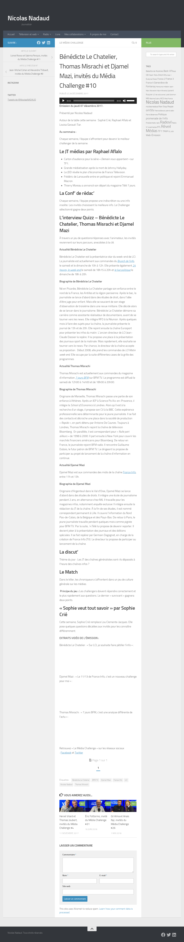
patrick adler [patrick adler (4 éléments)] (170, 111)
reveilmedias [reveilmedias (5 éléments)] (152, 127)
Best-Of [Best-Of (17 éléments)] (168, 71)
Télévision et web (28, 34)
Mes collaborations (73, 34)
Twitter (79, 752)
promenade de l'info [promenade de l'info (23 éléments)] (157, 118)
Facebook (66, 752)
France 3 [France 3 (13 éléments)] (170, 78)
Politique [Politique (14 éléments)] (162, 114)
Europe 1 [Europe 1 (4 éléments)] (168, 75)
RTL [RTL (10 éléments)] (159, 127)
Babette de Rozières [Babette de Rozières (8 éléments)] (154, 71)
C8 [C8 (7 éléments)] (147, 75)
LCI (126, 780)
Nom (65, 875)
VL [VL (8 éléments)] (169, 131)
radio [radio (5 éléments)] (158, 123)
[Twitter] (43, 42)
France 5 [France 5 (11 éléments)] (150, 82)
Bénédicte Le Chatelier (80, 780)
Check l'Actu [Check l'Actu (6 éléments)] (153, 75)
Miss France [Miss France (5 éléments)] (168, 98)
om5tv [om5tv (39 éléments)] (150, 110)
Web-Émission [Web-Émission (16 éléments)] (153, 135)
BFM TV (95, 780)
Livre (57, 34)
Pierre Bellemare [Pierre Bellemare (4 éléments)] (152, 115)
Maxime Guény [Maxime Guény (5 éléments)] (154, 98)
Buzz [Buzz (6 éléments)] (174, 71)
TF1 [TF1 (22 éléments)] (160, 131)
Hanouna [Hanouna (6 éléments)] (159, 87)
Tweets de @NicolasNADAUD (22, 99)
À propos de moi (98, 34)
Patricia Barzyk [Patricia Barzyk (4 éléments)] (160, 111)
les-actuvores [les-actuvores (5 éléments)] (160, 95)
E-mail (103, 875)
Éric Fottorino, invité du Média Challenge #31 (96, 820)
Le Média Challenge (71, 42)
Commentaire (69, 854)
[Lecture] (63, 100)
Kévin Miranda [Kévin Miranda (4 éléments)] (162, 91)
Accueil (11, 34)
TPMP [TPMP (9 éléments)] (165, 131)
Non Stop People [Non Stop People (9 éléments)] (166, 106)
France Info (129, 472)
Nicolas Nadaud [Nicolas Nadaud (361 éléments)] (160, 102)
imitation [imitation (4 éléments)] (166, 87)
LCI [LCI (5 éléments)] (154, 95)
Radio (46, 34)
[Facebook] (39, 42)
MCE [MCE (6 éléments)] (162, 98)
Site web (66, 886)
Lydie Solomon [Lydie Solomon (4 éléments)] (171, 95)
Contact (114, 34)
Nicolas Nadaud (28, 18)
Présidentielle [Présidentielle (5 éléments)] (151, 123)
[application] (98, 101)
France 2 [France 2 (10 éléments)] (161, 79)
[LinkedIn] (48, 42)
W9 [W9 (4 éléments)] (172, 131)
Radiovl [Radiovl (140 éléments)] (166, 122)
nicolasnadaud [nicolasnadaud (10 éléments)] (152, 106)
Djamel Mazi (106, 780)
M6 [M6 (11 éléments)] (147, 98)
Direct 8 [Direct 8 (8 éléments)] (161, 75)
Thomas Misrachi (81, 784)
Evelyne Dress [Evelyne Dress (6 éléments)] (151, 79)
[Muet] (124, 100)
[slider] (93, 100)
